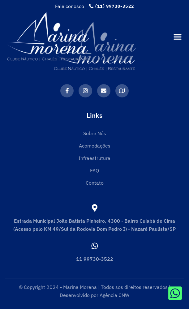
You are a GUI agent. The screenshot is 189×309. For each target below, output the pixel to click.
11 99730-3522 (94, 259)
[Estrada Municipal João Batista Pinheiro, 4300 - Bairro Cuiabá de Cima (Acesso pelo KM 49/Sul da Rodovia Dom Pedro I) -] (94, 208)
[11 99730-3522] (94, 246)
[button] (177, 36)
